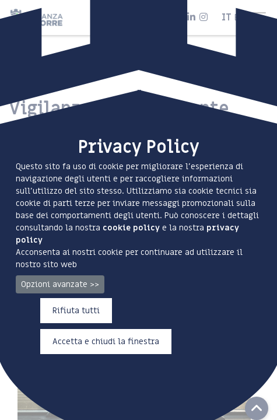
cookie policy (131, 227)
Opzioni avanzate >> (60, 284)
